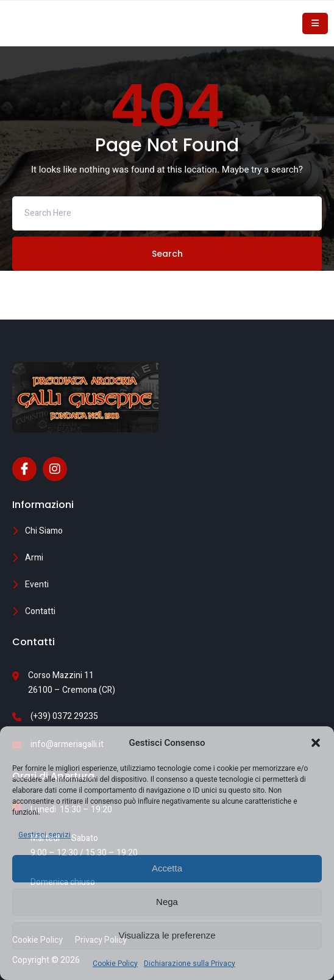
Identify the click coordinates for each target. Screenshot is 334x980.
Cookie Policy (115, 963)
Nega (167, 901)
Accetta (167, 868)
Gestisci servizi (44, 834)
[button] (316, 743)
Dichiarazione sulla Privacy (189, 963)
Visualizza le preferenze (167, 935)
